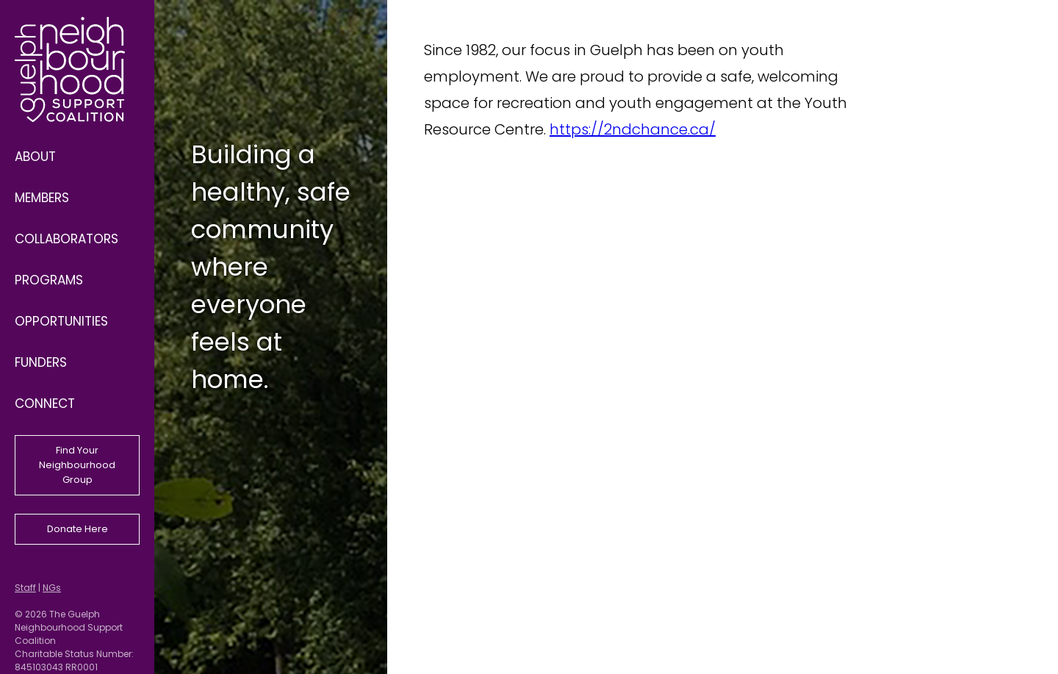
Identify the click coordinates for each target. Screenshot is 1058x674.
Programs (49, 280)
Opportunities (61, 321)
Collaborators (66, 239)
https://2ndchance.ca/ (633, 129)
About (35, 156)
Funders (41, 362)
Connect (45, 403)
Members (42, 198)
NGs (52, 587)
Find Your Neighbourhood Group (77, 465)
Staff (25, 587)
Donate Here (77, 529)
